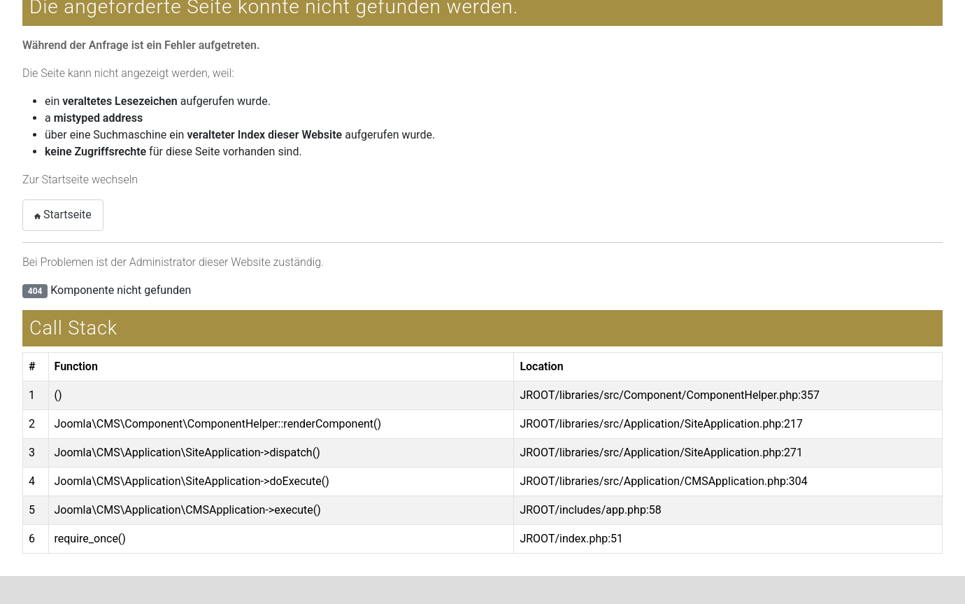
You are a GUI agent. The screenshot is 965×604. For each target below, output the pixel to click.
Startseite (63, 214)
